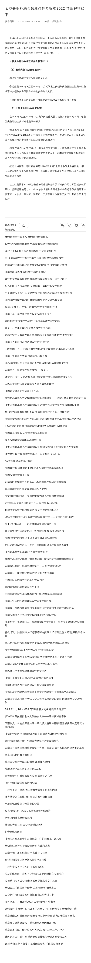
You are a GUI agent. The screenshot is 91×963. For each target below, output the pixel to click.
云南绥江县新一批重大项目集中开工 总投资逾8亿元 (33, 565)
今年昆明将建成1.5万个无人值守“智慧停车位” (29, 649)
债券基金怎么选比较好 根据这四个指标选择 (28, 796)
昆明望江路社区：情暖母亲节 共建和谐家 (27, 845)
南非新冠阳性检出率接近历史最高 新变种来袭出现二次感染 (37, 642)
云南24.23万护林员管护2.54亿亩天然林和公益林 (31, 663)
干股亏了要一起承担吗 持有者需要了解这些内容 (31, 789)
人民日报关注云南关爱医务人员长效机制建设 (29, 383)
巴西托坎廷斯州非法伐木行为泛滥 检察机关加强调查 (33, 593)
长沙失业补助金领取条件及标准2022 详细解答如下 (32, 243)
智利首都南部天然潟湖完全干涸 (22, 586)
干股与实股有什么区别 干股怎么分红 (25, 866)
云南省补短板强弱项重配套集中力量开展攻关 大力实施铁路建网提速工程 (44, 747)
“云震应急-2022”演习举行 (18, 460)
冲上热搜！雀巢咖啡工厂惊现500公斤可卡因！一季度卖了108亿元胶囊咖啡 (44, 623)
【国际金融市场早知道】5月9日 (22, 390)
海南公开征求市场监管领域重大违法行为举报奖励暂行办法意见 (39, 607)
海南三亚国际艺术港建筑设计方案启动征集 (28, 600)
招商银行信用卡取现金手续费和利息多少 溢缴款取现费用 (36, 264)
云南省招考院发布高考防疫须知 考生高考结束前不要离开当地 (38, 656)
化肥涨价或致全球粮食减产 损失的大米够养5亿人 (32, 509)
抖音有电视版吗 (13, 831)
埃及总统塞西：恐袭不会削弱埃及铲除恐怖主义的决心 (34, 873)
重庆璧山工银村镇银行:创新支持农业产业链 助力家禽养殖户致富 (40, 915)
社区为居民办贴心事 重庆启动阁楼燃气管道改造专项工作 (36, 936)
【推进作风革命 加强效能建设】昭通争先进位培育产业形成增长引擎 (42, 404)
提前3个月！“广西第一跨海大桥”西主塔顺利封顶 (31, 306)
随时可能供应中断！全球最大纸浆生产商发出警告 (32, 740)
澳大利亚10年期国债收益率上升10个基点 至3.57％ (32, 453)
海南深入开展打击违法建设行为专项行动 (27, 341)
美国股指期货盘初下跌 (17, 474)
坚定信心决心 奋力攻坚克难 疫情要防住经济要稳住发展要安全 (39, 376)
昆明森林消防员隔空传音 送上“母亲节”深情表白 (30, 887)
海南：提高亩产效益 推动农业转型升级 (26, 355)
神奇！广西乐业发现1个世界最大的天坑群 (27, 327)
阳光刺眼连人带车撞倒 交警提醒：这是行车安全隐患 (33, 285)
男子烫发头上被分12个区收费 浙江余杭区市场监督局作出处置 (38, 292)
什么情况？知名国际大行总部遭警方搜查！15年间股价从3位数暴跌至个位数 (45, 634)
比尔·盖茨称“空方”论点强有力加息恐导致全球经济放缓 (34, 257)
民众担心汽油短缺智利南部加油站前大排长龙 (29, 894)
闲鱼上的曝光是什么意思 (18, 817)
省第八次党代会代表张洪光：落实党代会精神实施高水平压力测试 (40, 691)
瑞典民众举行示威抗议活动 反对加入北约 (27, 761)
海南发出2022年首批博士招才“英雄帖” (25, 271)
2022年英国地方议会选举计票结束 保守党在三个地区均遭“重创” (39, 516)
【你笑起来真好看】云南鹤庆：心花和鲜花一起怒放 (33, 838)
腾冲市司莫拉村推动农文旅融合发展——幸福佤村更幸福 (35, 716)
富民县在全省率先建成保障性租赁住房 (26, 670)
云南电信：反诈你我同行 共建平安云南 (26, 852)
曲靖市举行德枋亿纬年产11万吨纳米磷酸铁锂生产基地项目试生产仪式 (43, 418)
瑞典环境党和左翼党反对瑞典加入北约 (26, 488)
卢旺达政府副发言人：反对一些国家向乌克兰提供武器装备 (37, 544)
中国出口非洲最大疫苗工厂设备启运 (24, 579)
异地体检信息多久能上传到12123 (23, 768)
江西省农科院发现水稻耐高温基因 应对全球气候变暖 (33, 299)
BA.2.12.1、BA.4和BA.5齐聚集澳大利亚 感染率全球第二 (35, 709)
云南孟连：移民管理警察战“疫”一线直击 (26, 369)
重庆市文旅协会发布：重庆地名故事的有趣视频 (30, 922)
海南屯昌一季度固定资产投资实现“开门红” (28, 313)
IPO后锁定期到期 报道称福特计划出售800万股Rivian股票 (36, 425)
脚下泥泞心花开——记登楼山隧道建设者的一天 (30, 523)
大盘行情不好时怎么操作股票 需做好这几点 (28, 775)
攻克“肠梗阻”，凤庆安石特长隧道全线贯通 (28, 810)
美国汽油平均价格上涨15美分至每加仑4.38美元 (31, 537)
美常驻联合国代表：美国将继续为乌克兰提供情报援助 (34, 495)
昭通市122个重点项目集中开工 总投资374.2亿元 (31, 502)
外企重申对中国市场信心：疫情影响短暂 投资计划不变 (35, 530)
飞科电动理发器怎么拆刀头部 (21, 782)
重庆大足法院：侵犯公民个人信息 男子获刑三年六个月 (35, 929)
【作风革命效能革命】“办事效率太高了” (26, 551)
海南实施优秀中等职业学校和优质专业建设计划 (30, 614)
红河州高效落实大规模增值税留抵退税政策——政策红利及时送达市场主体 (45, 397)
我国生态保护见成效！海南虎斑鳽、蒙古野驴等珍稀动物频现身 (39, 558)
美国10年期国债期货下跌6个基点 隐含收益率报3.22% (34, 467)
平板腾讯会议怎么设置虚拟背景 (22, 803)
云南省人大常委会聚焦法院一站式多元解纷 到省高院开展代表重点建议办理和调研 (44, 725)
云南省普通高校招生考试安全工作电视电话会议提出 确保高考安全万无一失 (44, 700)
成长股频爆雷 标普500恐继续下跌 (23, 439)
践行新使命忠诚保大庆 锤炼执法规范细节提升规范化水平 (36, 278)
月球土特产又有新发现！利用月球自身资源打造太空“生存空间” (39, 334)
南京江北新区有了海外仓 (18, 754)
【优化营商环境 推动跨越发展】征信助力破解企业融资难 (36, 733)
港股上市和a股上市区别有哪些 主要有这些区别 (30, 250)
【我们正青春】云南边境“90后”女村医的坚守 (29, 677)
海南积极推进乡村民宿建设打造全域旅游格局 (29, 684)
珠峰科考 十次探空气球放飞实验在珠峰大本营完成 (32, 320)
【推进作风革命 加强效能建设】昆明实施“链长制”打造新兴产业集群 (41, 446)
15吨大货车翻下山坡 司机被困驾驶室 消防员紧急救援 (34, 943)
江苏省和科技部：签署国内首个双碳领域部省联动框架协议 (37, 362)
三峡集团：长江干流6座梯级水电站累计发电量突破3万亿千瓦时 (39, 348)
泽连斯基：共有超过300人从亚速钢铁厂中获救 (30, 901)
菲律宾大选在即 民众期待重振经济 (23, 824)
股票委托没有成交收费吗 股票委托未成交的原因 (31, 880)
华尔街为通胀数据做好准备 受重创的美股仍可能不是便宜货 (37, 411)
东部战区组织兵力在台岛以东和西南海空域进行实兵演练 (35, 481)
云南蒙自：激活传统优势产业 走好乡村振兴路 (30, 572)
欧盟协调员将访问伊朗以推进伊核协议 (26, 859)
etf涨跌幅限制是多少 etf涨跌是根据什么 (26, 237)
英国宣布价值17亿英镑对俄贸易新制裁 (26, 432)
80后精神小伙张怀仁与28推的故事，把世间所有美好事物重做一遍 (41, 908)
